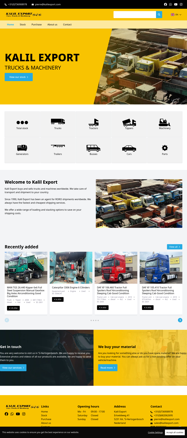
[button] (7, 320)
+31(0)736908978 (17, 4)
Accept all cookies (174, 432)
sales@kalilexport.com (166, 423)
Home (10, 24)
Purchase (37, 24)
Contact (67, 24)
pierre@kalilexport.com (48, 4)
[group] (26, 283)
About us (52, 24)
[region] (93, 432)
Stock (23, 24)
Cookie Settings (155, 432)
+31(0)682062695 (163, 415)
